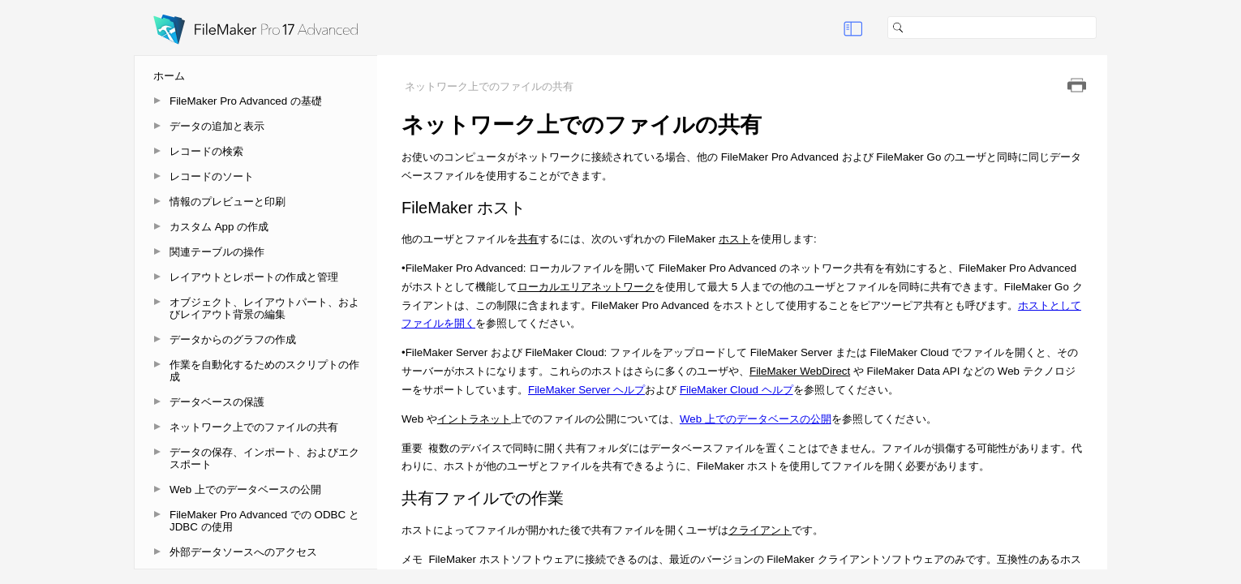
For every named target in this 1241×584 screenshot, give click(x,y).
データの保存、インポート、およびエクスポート (264, 458)
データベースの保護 (217, 402)
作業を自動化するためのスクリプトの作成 (264, 371)
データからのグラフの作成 (233, 339)
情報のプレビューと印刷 (228, 201)
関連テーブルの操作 (217, 252)
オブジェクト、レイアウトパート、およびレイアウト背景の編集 (264, 308)
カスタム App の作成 (219, 227)
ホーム (169, 76)
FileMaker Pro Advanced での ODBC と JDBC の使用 (264, 521)
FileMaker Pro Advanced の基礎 (246, 101)
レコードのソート (212, 176)
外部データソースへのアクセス (243, 552)
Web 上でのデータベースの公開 (245, 489)
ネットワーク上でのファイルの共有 (254, 427)
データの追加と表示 (217, 126)
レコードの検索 (206, 151)
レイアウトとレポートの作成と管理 (254, 277)
